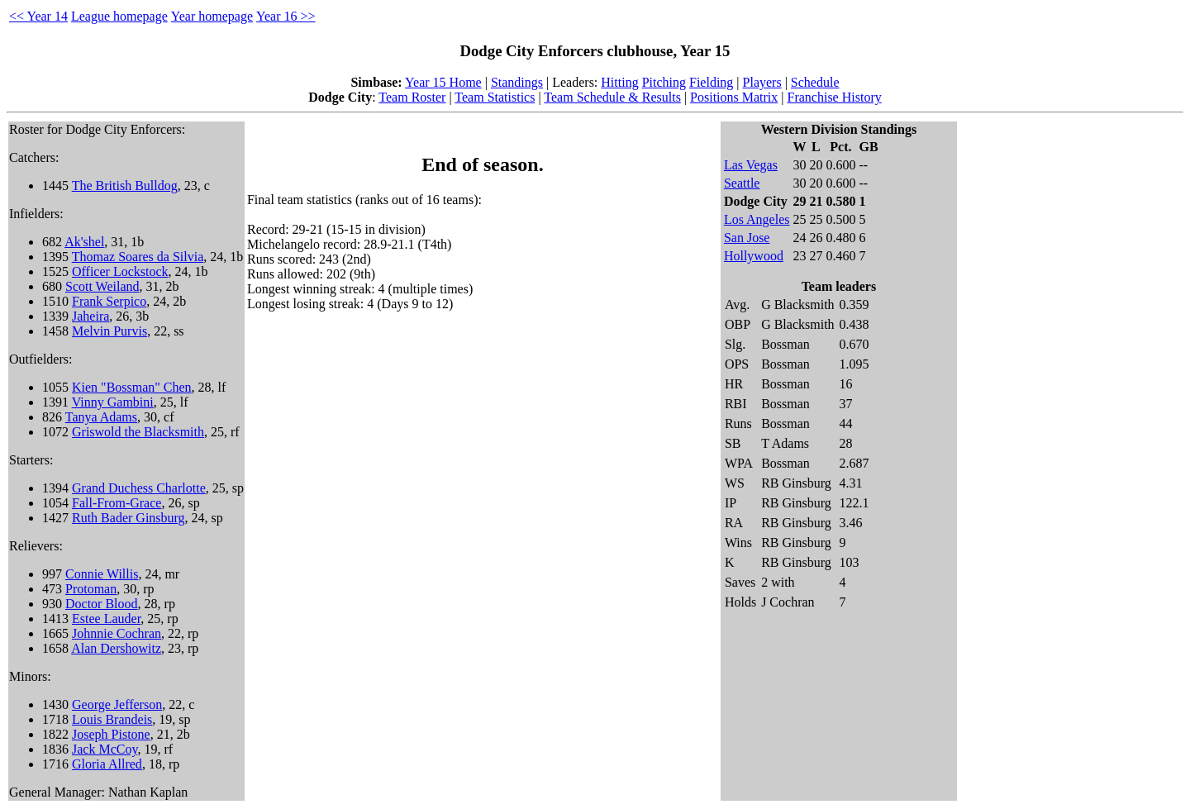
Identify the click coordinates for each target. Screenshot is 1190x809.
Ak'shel (84, 242)
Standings (517, 82)
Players (762, 82)
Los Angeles (757, 219)
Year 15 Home (443, 82)
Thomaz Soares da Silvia (138, 257)
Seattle (742, 183)
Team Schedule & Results (612, 97)
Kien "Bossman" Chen (132, 387)
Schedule (815, 82)
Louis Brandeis (112, 719)
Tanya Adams (101, 417)
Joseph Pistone (111, 734)
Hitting (619, 82)
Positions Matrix (734, 97)
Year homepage (212, 16)
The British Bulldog (125, 185)
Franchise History (835, 97)
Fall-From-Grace (116, 503)
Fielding (711, 82)
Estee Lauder (106, 619)
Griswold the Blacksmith (138, 432)
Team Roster (411, 97)
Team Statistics (495, 97)
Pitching (664, 82)
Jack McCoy (104, 749)
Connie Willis (101, 574)
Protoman (91, 589)
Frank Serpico (109, 301)
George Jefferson (117, 704)
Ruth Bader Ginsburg (128, 518)
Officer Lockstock (120, 271)
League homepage (119, 16)
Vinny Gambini (113, 402)
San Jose (747, 238)
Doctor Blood (101, 604)
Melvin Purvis (109, 331)
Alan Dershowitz (116, 648)
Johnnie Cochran (116, 633)
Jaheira (90, 316)
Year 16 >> (286, 16)
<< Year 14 (38, 16)
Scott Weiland (102, 286)
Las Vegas (751, 165)
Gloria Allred (107, 764)
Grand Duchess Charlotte (139, 488)
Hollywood (753, 256)
